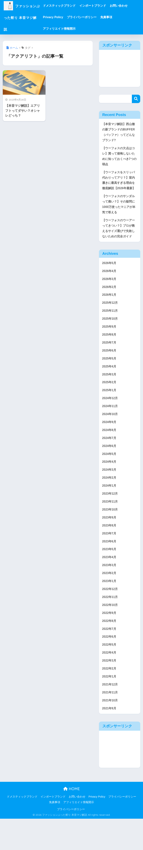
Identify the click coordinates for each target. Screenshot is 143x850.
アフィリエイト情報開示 (65, 28)
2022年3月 (109, 690)
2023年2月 (109, 598)
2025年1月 (109, 408)
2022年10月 (110, 632)
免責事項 (112, 17)
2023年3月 (109, 590)
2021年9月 (109, 739)
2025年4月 (109, 383)
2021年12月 (110, 714)
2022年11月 (110, 623)
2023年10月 (110, 532)
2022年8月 (109, 648)
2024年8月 (109, 449)
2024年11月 (110, 424)
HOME (71, 820)
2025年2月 (109, 400)
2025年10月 (110, 333)
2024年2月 (109, 499)
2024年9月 (109, 441)
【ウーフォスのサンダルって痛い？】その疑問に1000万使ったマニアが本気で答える (119, 214)
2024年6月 (109, 466)
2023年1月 (109, 607)
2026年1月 (109, 308)
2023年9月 (109, 540)
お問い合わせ (125, 5)
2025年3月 (109, 391)
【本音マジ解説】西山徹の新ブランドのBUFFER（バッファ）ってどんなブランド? (119, 132)
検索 (136, 99)
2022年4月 (109, 681)
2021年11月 (110, 723)
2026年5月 (109, 275)
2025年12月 (110, 317)
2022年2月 (109, 698)
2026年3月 (109, 292)
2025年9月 (109, 342)
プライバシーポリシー (88, 17)
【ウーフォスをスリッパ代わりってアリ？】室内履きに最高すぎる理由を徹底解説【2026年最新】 (119, 186)
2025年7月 (109, 358)
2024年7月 (109, 458)
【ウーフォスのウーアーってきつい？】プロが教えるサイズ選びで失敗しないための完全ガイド (119, 240)
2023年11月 (110, 524)
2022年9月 (109, 640)
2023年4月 (109, 582)
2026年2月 (109, 300)
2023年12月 (110, 516)
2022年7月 (109, 656)
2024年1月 (109, 507)
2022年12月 (110, 615)
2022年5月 (109, 673)
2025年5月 (109, 375)
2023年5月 (109, 574)
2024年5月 (109, 474)
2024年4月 (109, 482)
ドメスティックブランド (65, 5)
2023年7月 (109, 557)
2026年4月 (109, 284)
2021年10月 (110, 731)
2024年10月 (110, 433)
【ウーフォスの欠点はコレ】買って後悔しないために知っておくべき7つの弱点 (119, 158)
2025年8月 (109, 350)
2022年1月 (109, 706)
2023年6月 (109, 565)
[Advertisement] (119, 68)
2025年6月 (109, 366)
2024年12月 (110, 416)
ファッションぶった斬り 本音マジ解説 (25, 17)
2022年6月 (109, 665)
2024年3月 (109, 491)
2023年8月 (109, 549)
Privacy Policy (59, 17)
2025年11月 (110, 325)
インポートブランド (99, 5)
